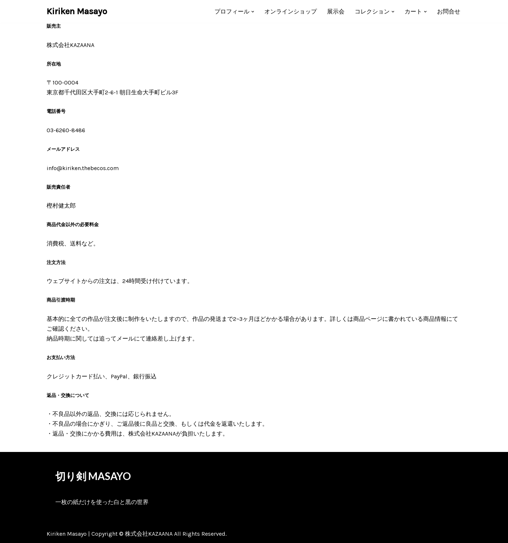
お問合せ (448, 11)
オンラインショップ (290, 11)
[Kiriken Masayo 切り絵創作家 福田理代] (77, 11)
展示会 (335, 11)
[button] (252, 11)
